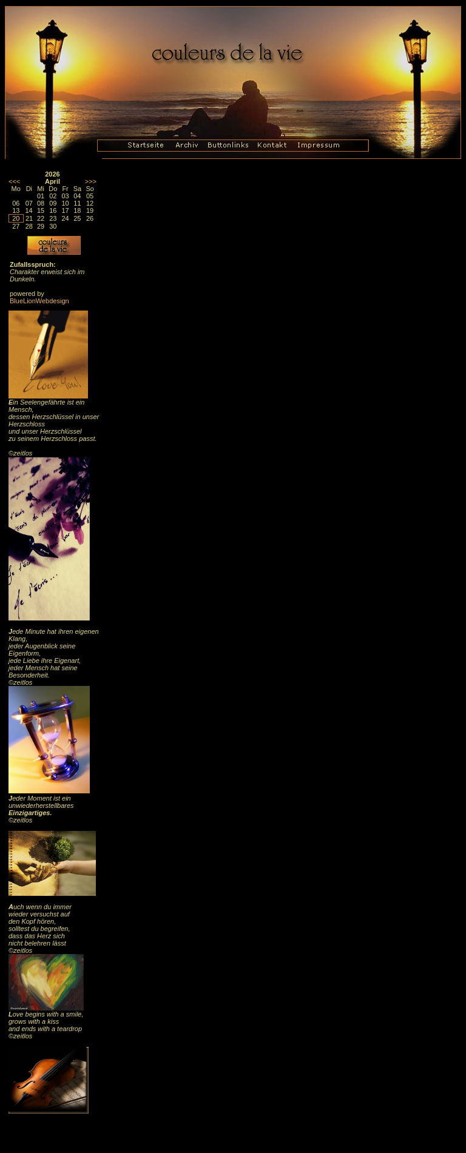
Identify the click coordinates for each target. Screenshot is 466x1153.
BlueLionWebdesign (39, 300)
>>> (90, 181)
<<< (14, 181)
